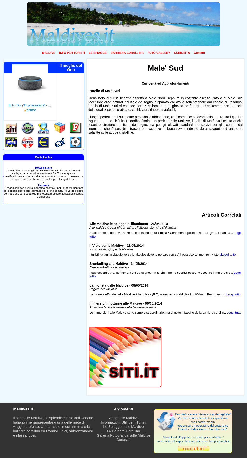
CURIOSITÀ (182, 53)
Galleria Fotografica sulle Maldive (123, 435)
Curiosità (123, 439)
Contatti (199, 53)
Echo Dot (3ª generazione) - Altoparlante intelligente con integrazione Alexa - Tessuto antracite (30, 105)
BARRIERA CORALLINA (127, 53)
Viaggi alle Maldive (124, 418)
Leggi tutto (228, 254)
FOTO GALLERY (159, 53)
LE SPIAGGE (97, 53)
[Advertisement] (165, 171)
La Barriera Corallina (123, 431)
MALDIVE (48, 53)
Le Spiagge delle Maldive (123, 426)
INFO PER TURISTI (72, 53)
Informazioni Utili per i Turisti (123, 422)
